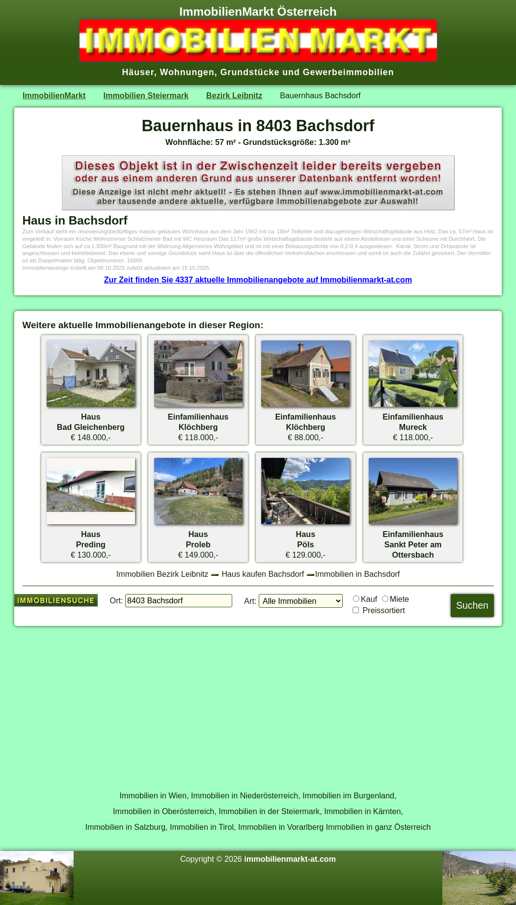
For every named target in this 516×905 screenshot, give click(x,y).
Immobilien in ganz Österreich (378, 826)
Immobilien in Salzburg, (126, 826)
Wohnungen (187, 72)
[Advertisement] (258, 702)
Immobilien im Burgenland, (349, 795)
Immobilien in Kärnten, (363, 811)
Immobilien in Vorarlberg (281, 826)
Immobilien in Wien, (154, 795)
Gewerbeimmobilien (348, 72)
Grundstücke (250, 72)
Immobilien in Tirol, (203, 826)
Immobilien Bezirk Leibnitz (162, 573)
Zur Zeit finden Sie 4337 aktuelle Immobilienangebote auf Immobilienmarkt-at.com (258, 279)
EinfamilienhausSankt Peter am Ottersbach (412, 544)
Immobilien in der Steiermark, (270, 811)
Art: (250, 600)
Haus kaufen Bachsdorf (262, 573)
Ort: (116, 600)
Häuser (138, 72)
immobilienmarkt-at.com (290, 858)
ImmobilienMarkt (54, 95)
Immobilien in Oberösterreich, (165, 811)
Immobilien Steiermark (146, 95)
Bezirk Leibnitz (234, 95)
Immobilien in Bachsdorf (357, 573)
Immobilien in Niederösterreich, (245, 795)
